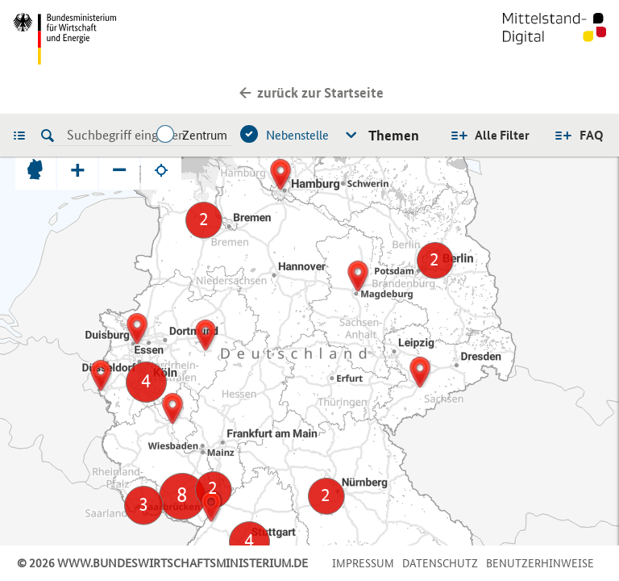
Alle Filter (502, 135)
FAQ (592, 135)
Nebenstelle (297, 135)
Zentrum (204, 135)
